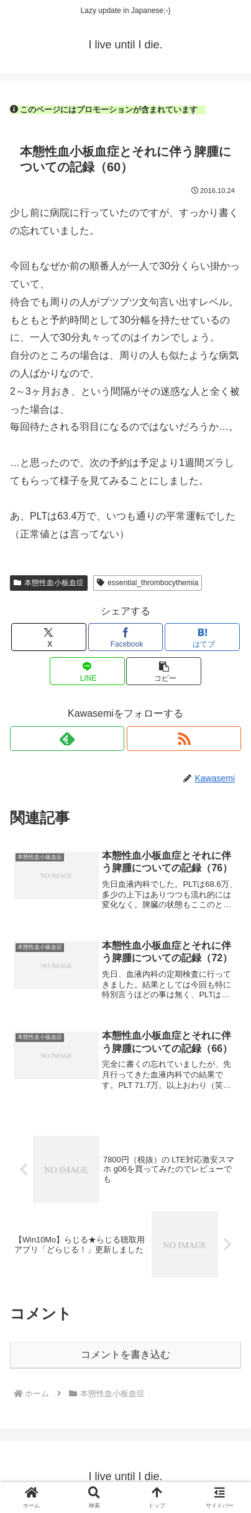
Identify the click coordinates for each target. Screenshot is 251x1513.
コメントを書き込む (125, 1354)
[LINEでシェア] (87, 671)
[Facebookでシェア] (125, 637)
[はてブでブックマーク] (202, 637)
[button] (163, 671)
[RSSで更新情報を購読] (184, 738)
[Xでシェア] (48, 637)
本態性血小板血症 (49, 582)
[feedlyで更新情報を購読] (67, 738)
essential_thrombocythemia (147, 582)
